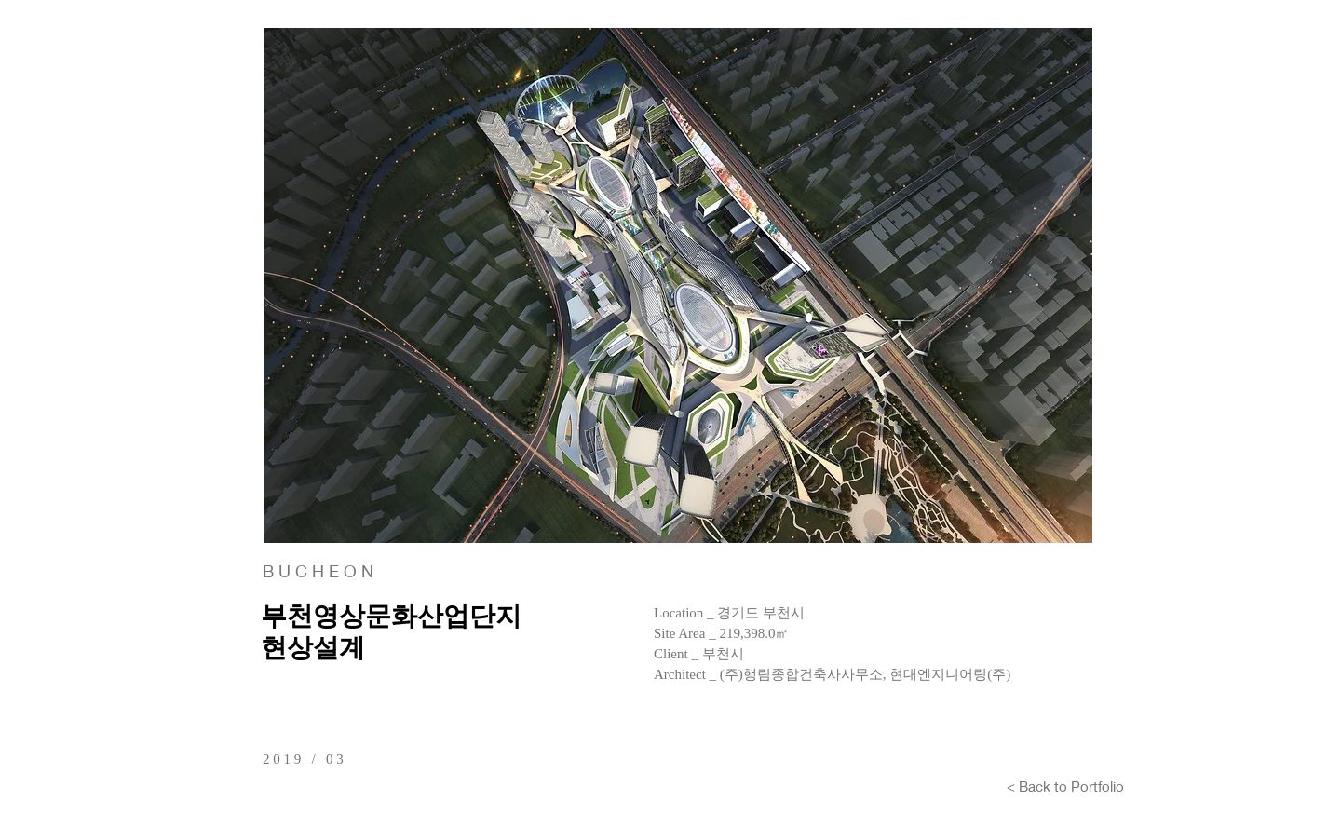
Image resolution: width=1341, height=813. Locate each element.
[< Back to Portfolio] (1065, 786)
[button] (678, 285)
